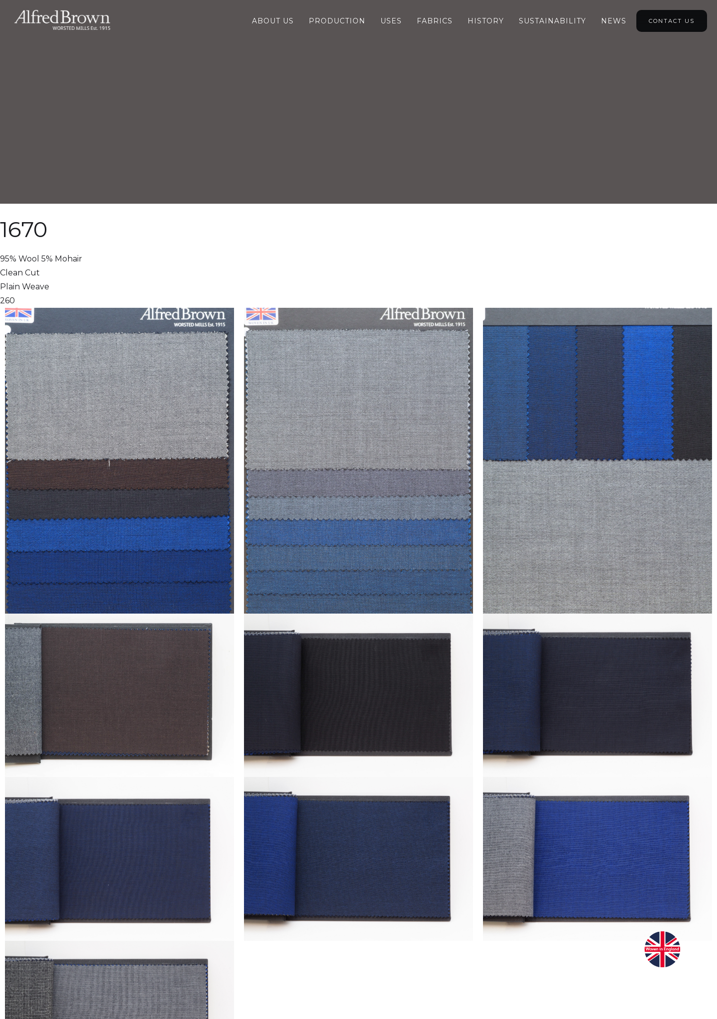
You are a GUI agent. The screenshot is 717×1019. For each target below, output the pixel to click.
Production (337, 20)
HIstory (486, 20)
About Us (273, 20)
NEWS (613, 20)
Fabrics (435, 20)
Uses (391, 20)
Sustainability (552, 20)
